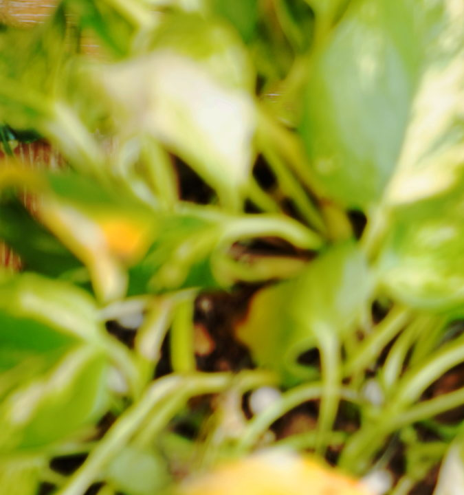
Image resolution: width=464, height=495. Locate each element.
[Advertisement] (232, 96)
